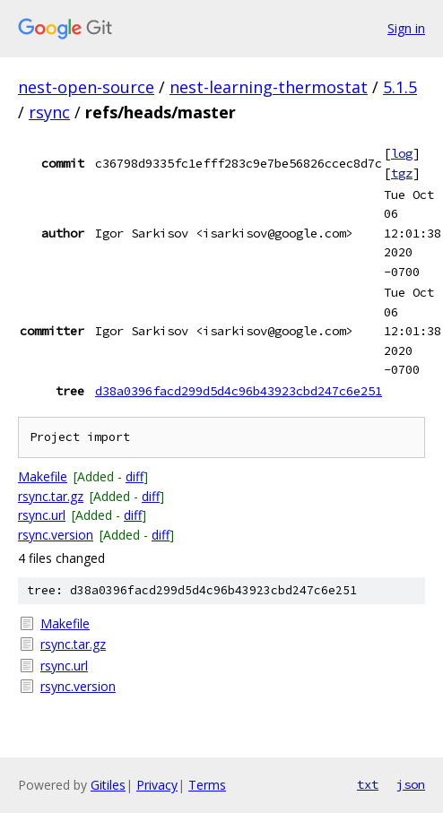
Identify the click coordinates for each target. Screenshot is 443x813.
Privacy (157, 784)
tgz (402, 173)
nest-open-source (86, 87)
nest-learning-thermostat (268, 87)
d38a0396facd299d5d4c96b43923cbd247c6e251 (238, 391)
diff (134, 476)
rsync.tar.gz (50, 496)
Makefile (42, 476)
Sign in (406, 28)
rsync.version (55, 534)
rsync (49, 112)
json (410, 784)
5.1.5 (400, 87)
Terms (207, 784)
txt (367, 784)
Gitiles (108, 784)
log (402, 153)
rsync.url (41, 514)
